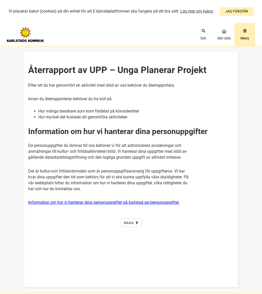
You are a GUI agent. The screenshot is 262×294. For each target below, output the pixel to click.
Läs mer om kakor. (197, 11)
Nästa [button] (131, 223)
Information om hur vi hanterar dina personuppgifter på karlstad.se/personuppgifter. (104, 202)
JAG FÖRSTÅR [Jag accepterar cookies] (236, 11)
